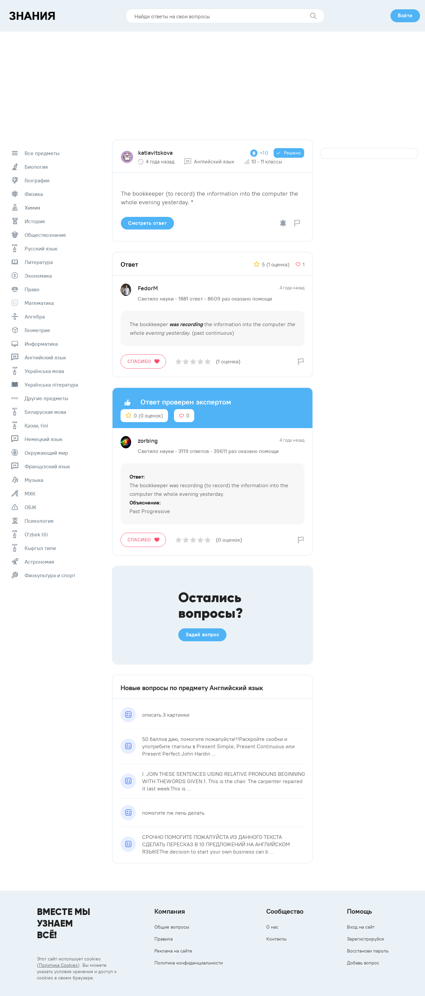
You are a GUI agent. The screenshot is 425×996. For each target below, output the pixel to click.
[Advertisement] (212, 81)
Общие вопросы (171, 927)
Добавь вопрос (363, 963)
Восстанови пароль (367, 951)
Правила (163, 939)
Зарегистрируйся (365, 939)
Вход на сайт (361, 927)
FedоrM (148, 288)
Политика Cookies (58, 965)
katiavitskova (155, 152)
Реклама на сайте (173, 951)
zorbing (148, 440)
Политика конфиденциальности (188, 963)
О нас (272, 927)
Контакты (276, 939)
